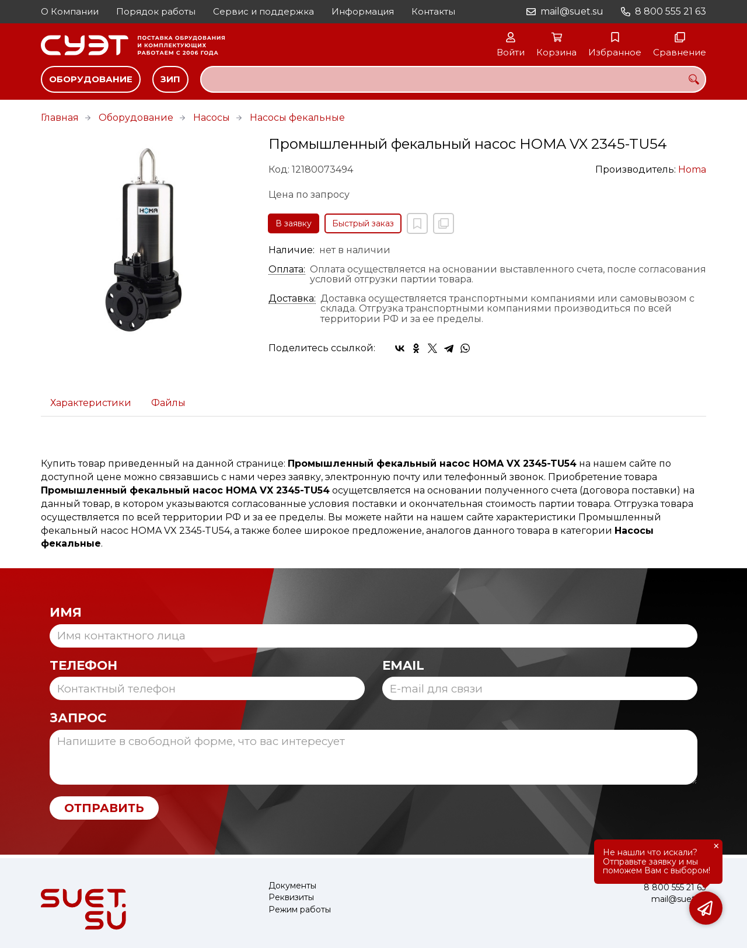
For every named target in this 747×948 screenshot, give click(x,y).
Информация (362, 11)
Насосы (211, 117)
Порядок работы (156, 11)
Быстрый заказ (363, 223)
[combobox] (453, 79)
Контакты (433, 11)
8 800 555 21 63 (670, 11)
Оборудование (90, 79)
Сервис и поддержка (263, 11)
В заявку (293, 223)
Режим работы (299, 909)
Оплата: (286, 269)
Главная (60, 117)
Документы (292, 885)
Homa (692, 169)
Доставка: (292, 298)
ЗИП (170, 79)
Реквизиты (291, 897)
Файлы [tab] (168, 402)
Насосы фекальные (297, 117)
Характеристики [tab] (90, 402)
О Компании (70, 11)
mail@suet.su (571, 11)
